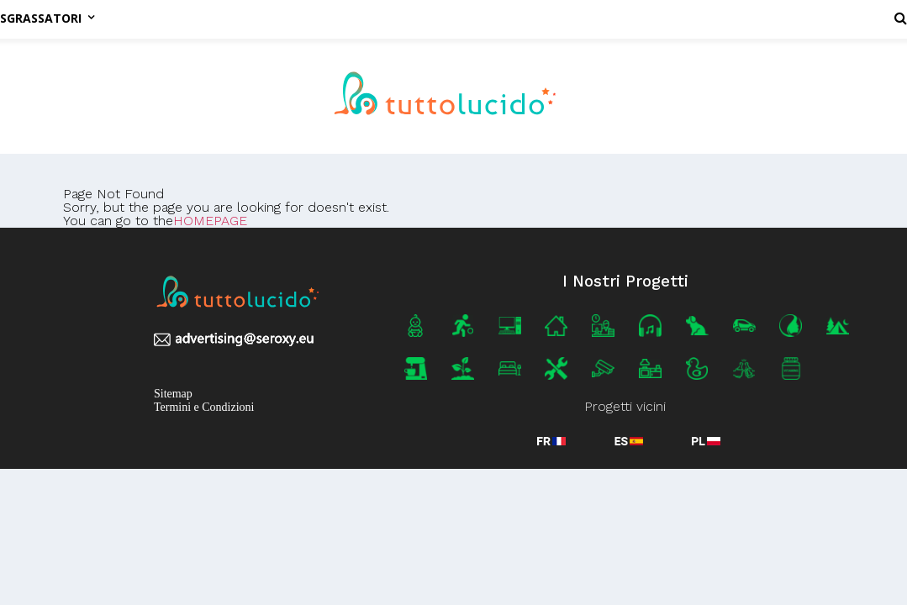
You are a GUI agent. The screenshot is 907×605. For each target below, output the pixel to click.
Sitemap (173, 393)
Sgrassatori (47, 18)
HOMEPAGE (210, 221)
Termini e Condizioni (204, 407)
